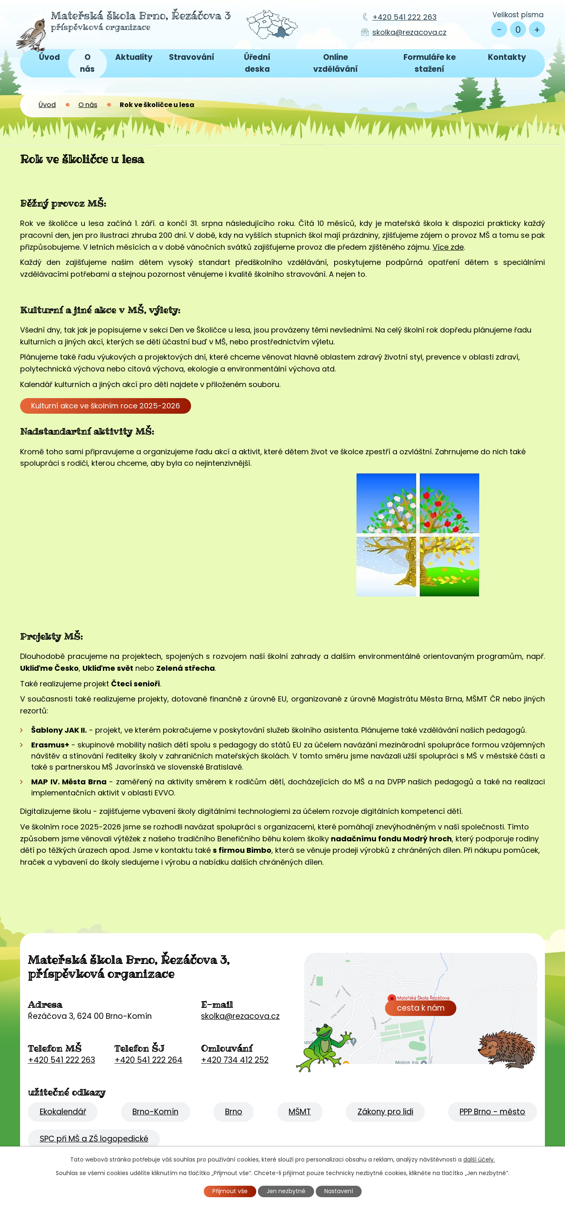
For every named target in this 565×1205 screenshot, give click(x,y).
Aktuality (134, 57)
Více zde (448, 247)
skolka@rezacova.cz (409, 32)
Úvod (49, 57)
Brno (233, 1111)
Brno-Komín (155, 1111)
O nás (87, 63)
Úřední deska (257, 63)
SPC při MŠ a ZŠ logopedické (94, 1138)
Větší (537, 29)
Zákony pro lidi (385, 1111)
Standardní (518, 29)
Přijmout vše (230, 1191)
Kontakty (507, 57)
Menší (499, 29)
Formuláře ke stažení (429, 63)
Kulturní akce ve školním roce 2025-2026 (105, 406)
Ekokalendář (63, 1111)
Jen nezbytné (286, 1191)
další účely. (479, 1159)
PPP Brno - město (492, 1111)
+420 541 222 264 (148, 1060)
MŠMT (300, 1111)
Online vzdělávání (335, 63)
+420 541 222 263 (404, 17)
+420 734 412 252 (235, 1060)
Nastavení (338, 1191)
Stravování (191, 57)
